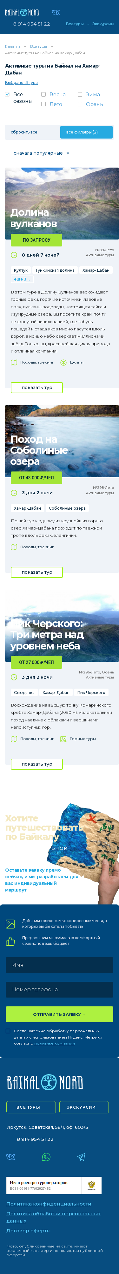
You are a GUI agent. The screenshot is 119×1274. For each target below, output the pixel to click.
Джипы (76, 362)
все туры (28, 1107)
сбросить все (24, 132)
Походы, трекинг (37, 362)
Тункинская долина (55, 270)
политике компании (54, 1043)
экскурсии (81, 1107)
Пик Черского (91, 692)
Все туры (74, 24)
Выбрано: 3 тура (21, 82)
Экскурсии (103, 24)
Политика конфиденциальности (48, 1204)
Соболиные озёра (67, 508)
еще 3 (20, 279)
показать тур (37, 387)
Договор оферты (28, 1231)
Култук (21, 270)
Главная (12, 46)
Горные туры (83, 738)
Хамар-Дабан (96, 270)
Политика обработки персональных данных (53, 1217)
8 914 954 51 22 (31, 24)
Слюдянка (24, 692)
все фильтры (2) (82, 132)
